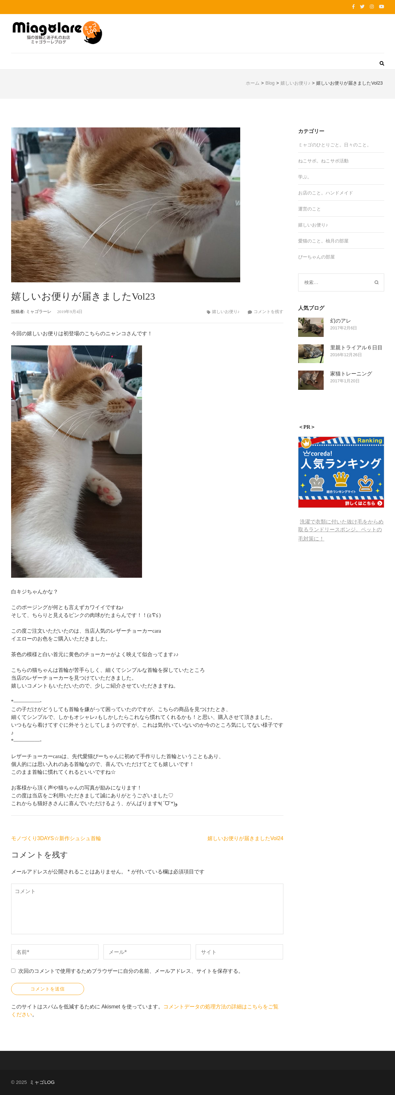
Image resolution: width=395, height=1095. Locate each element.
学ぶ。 (305, 176)
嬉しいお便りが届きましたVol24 (245, 838)
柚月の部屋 (337, 240)
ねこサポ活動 (335, 160)
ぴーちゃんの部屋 (316, 256)
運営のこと (309, 208)
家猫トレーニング (351, 373)
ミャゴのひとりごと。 (321, 144)
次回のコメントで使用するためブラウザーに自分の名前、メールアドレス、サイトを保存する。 (130, 971)
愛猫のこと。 (312, 240)
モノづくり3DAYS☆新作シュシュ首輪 (56, 838)
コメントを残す (268, 311)
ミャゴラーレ (38, 311)
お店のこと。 (312, 192)
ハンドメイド (339, 192)
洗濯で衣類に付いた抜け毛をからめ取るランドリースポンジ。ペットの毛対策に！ (341, 530)
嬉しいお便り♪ (226, 311)
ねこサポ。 (309, 160)
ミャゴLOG (42, 1082)
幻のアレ (340, 321)
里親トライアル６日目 (356, 347)
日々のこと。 (357, 144)
